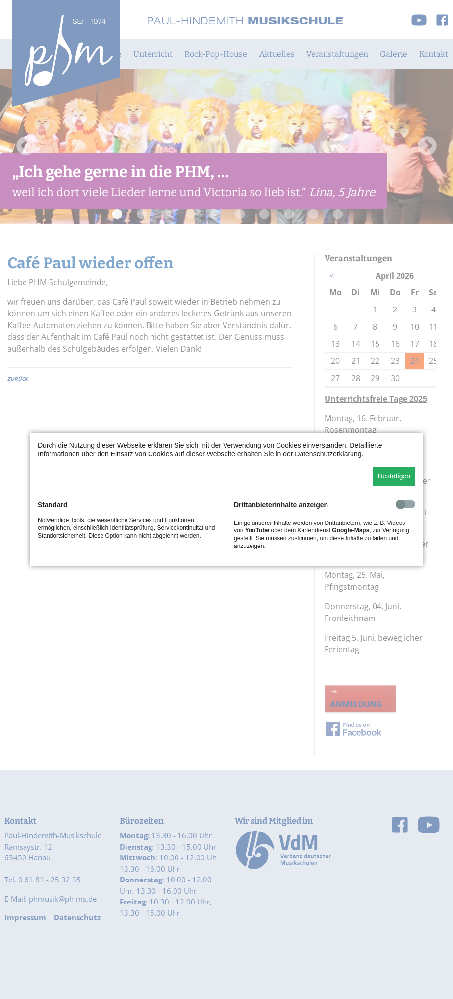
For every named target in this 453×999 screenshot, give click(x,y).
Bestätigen (394, 476)
